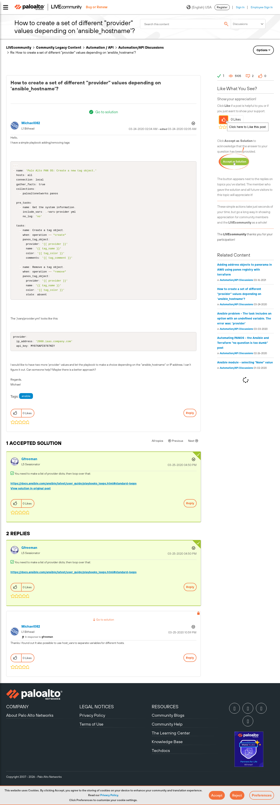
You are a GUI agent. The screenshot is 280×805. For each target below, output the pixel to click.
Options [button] (192, 123)
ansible (26, 409)
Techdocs (161, 763)
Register (222, 7)
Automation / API (100, 47)
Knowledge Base (167, 754)
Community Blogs (168, 728)
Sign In (240, 7)
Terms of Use (91, 737)
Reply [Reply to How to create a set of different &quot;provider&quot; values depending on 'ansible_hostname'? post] (190, 426)
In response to (39, 650)
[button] (217, 795)
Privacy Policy (109, 795)
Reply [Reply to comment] (190, 516)
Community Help (167, 737)
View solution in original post (30, 501)
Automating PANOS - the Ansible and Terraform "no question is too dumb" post (243, 342)
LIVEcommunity (18, 47)
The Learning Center (171, 746)
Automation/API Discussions (141, 47)
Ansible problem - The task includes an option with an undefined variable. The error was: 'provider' (244, 318)
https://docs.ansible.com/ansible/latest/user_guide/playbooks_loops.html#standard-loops (73, 496)
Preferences (262, 795)
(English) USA (199, 7)
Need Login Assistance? (255, 52)
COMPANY (17, 719)
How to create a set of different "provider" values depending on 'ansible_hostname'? (239, 294)
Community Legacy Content (58, 47)
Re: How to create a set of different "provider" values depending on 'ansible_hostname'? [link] (73, 52)
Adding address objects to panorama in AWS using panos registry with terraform (244, 269)
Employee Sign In (262, 7)
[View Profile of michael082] (30, 123)
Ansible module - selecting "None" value (245, 362)
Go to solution (106, 112)
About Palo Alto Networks (29, 728)
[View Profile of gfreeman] (29, 472)
